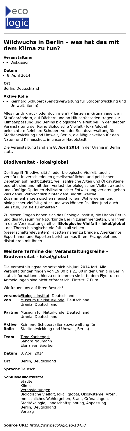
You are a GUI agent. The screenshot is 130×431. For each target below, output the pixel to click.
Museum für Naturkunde (42, 300)
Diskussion (20, 62)
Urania (98, 147)
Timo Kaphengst (35, 337)
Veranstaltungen (35, 390)
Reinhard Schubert (27, 101)
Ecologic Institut (35, 296)
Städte (26, 381)
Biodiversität (32, 377)
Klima (26, 386)
